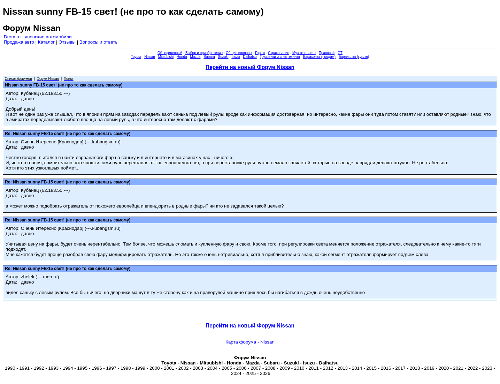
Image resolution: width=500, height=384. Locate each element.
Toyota (136, 57)
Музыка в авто (304, 53)
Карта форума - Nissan (250, 342)
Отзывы (67, 42)
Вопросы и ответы (98, 42)
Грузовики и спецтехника (280, 57)
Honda (182, 57)
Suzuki (223, 57)
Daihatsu (249, 57)
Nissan (149, 57)
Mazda (195, 57)
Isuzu (235, 57)
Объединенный (169, 53)
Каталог (46, 42)
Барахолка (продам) (319, 57)
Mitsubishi (166, 57)
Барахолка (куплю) (354, 57)
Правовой (326, 53)
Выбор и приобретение (204, 53)
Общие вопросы (239, 53)
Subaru (209, 57)
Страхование (278, 53)
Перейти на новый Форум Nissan (250, 67)
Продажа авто (19, 42)
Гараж (260, 53)
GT (340, 53)
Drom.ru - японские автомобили (38, 36)
